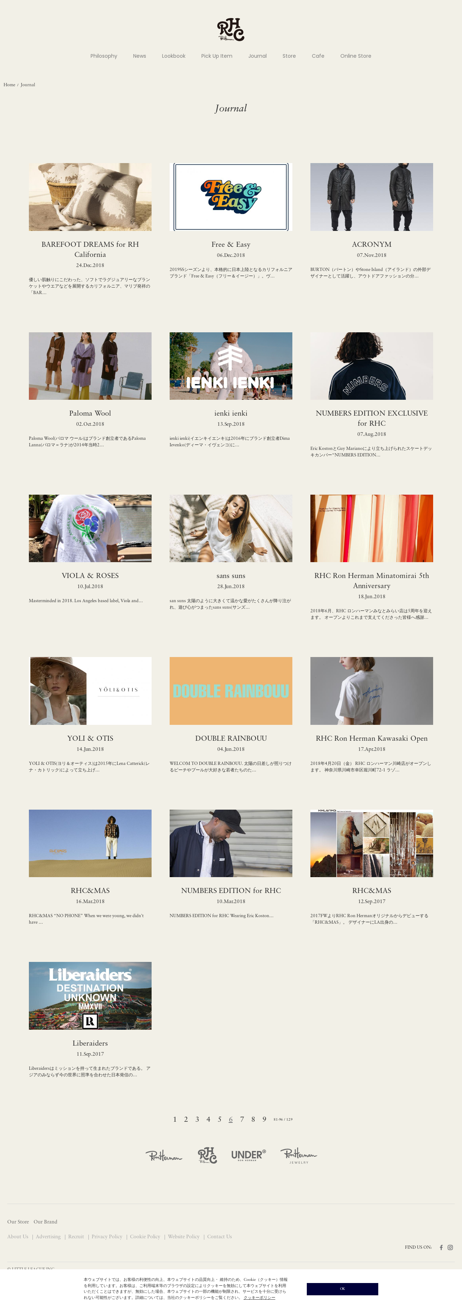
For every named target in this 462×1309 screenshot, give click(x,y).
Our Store (18, 1222)
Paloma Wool (90, 413)
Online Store (355, 56)
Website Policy (184, 1237)
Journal (257, 56)
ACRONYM (372, 245)
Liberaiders (90, 1043)
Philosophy (104, 56)
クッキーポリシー (259, 1298)
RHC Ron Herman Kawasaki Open (372, 739)
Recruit (77, 1237)
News (139, 56)
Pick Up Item (216, 56)
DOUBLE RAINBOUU (231, 739)
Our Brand (45, 1222)
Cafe (318, 56)
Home (9, 85)
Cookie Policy (146, 1237)
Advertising (49, 1237)
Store (289, 56)
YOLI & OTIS (90, 739)
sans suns (231, 576)
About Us (18, 1237)
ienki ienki (231, 413)
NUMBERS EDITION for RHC (231, 891)
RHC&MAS (90, 891)
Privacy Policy (108, 1237)
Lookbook (174, 56)
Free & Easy (231, 245)
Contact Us (219, 1237)
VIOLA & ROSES (90, 576)
